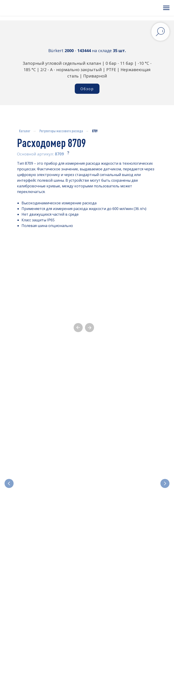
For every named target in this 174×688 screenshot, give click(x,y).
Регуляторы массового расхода (61, 131)
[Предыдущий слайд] (9, 463)
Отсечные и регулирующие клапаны (117, 482)
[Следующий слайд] (164, 463)
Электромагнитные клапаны (49, 482)
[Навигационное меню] (166, 8)
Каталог (24, 131)
